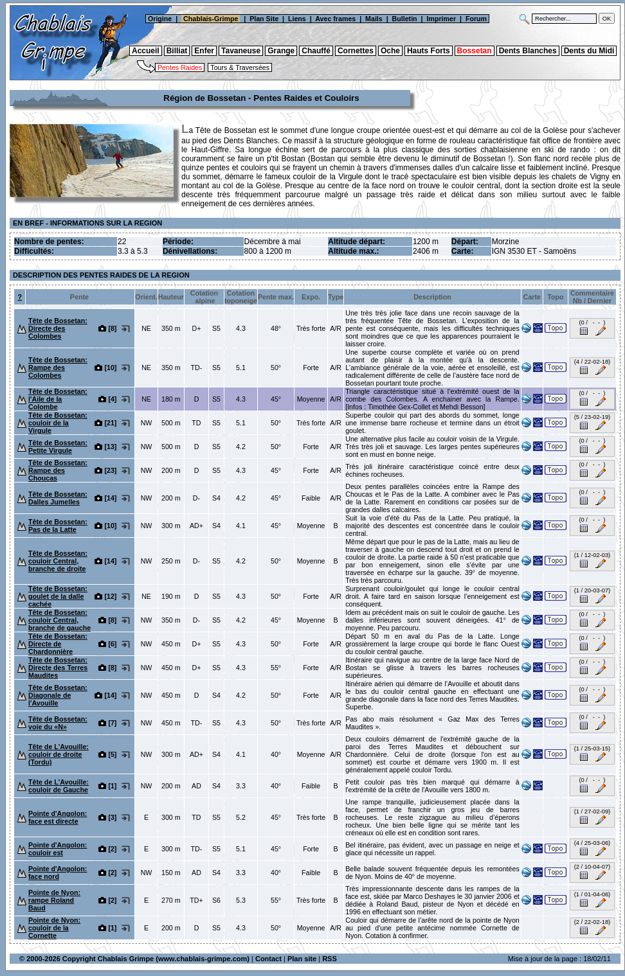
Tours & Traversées (239, 67)
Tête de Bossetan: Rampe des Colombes (57, 367)
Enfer (204, 50)
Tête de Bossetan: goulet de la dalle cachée (57, 596)
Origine (159, 18)
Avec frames (335, 18)
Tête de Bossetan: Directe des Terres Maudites (57, 667)
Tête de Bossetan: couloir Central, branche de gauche (59, 620)
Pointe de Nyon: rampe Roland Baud (54, 900)
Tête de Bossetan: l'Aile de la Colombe (57, 399)
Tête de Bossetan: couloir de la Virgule (57, 422)
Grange (280, 50)
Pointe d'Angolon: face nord (57, 872)
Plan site (301, 959)
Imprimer (441, 18)
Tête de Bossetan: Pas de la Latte (57, 525)
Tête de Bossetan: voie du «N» (57, 723)
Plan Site (263, 18)
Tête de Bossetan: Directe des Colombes (57, 328)
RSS (329, 959)
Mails (374, 18)
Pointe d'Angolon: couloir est (57, 848)
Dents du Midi (589, 50)
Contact (268, 959)
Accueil (145, 50)
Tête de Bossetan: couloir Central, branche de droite (57, 560)
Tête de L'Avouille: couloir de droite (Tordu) (58, 754)
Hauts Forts (428, 50)
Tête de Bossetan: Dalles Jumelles (57, 498)
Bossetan (474, 50)
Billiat (177, 50)
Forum (477, 18)
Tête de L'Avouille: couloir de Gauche (58, 786)
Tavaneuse (240, 50)
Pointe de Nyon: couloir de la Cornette (54, 927)
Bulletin (404, 18)
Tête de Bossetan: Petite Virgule (57, 446)
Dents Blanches (528, 50)
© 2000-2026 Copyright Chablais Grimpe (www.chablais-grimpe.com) (134, 959)
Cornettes (356, 50)
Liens (297, 18)
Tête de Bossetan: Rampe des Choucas (57, 470)
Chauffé (316, 50)
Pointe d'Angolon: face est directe (57, 817)
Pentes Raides (180, 67)
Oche (390, 50)
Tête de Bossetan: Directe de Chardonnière (57, 643)
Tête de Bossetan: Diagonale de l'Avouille (57, 695)
